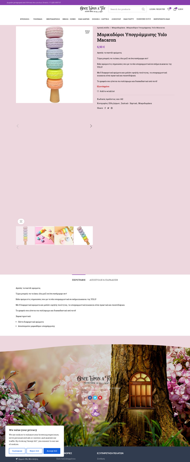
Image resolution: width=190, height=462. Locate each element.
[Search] (127, 11)
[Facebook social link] (105, 107)
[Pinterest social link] (111, 107)
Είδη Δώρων (114, 102)
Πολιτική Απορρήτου (65, 458)
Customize (17, 451)
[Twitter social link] (108, 107)
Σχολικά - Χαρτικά (129, 102)
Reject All (34, 451)
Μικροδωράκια (118, 27)
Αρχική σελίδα (103, 27)
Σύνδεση (101, 458)
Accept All (52, 451)
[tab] (78, 278)
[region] (34, 441)
